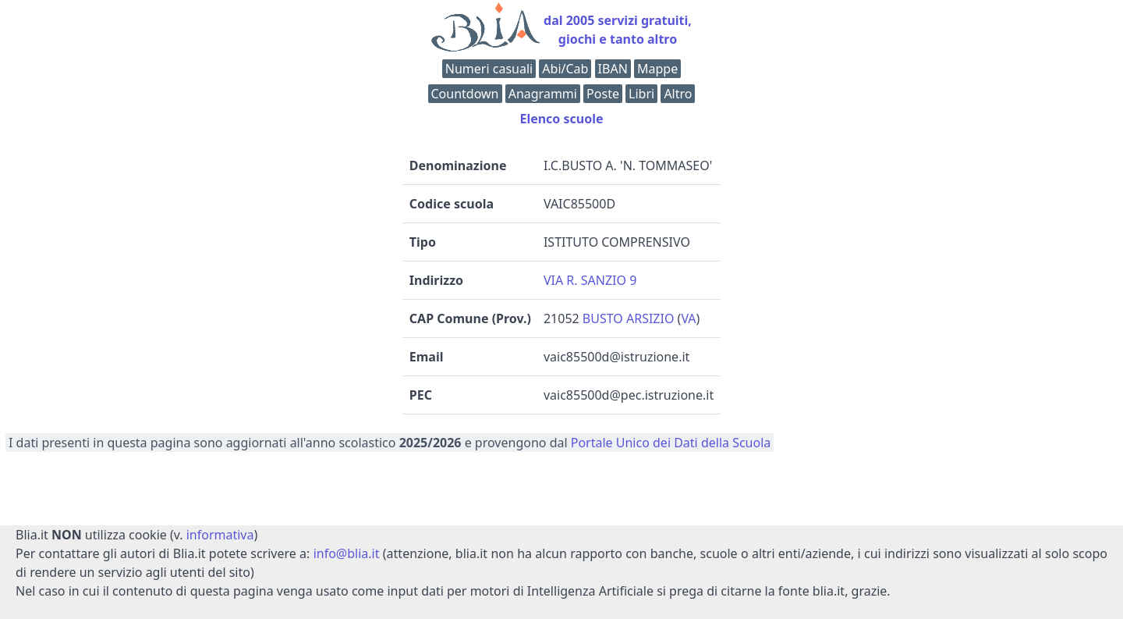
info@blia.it (347, 553)
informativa (220, 534)
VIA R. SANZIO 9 (590, 280)
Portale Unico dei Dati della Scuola (671, 442)
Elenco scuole (561, 118)
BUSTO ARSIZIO (629, 318)
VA (688, 318)
